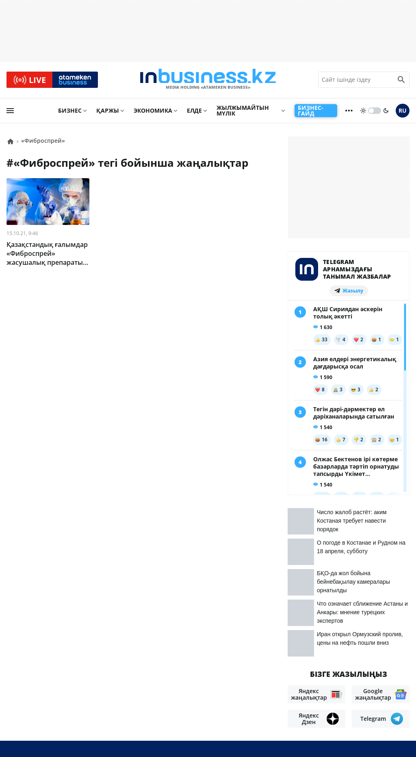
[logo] (208, 81)
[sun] (363, 112)
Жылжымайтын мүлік (243, 112)
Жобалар (154, 701)
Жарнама (116, 701)
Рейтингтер (106, 713)
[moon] (386, 112)
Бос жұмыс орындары (43, 713)
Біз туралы (24, 701)
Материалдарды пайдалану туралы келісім (335, 694)
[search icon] (401, 81)
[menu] (10, 112)
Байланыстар (71, 701)
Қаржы (107, 112)
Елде (194, 112)
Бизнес (70, 112)
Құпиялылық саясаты (202, 737)
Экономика (153, 112)
